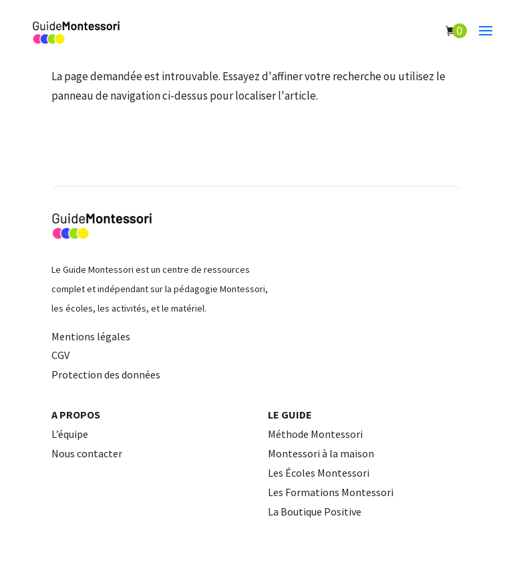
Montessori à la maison (321, 453)
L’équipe (69, 434)
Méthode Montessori (315, 434)
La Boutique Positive (314, 511)
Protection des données (105, 374)
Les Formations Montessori (330, 492)
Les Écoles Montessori (318, 472)
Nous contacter (86, 453)
